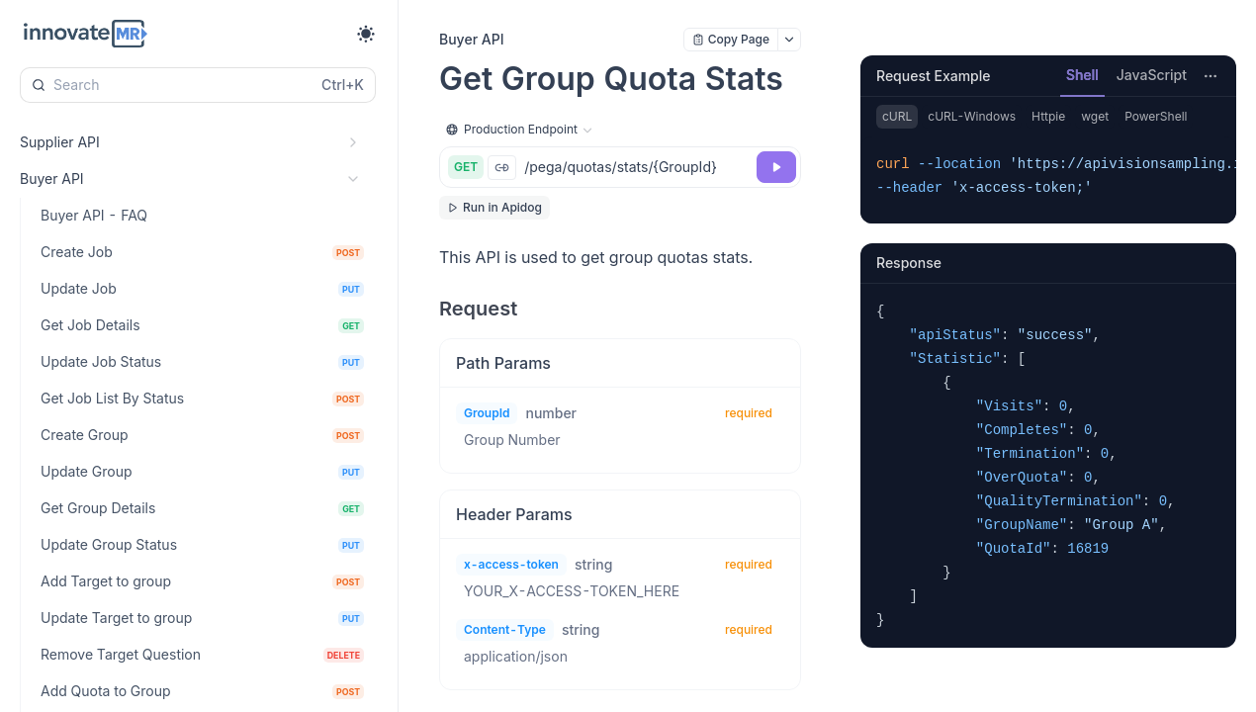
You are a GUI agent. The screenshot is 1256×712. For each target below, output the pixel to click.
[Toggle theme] (366, 34)
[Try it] (776, 167)
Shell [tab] (1082, 74)
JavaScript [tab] (1152, 74)
